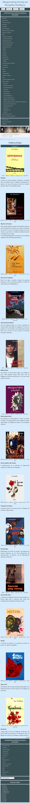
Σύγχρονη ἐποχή (5, 73)
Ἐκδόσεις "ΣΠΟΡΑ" (5, 81)
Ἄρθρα (3, 34)
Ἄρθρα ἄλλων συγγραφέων (6, 121)
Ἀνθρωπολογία (5, 57)
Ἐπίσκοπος (4, 53)
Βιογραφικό (4, 18)
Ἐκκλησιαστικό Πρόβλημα (7, 36)
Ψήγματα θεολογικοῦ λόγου (8, 85)
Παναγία (4, 71)
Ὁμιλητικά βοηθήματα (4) (7, 95)
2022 (3, 797)
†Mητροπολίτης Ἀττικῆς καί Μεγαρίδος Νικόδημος (15, 3)
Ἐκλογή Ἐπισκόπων (5, 759)
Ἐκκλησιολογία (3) (6, 91)
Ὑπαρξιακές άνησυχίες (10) (8, 105)
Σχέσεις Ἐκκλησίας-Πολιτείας (7, 42)
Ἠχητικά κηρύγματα (5, 28)
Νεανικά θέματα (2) (6, 110)
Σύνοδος (4, 51)
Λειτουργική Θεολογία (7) (7, 87)
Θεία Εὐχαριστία (5, 59)
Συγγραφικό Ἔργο (5, 772)
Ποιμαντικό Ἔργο (5, 766)
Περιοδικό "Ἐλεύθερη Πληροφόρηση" (8, 116)
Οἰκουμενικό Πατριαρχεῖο (7, 44)
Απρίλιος (4, 789)
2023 (3, 796)
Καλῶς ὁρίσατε (9, 9)
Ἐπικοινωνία (16, 9)
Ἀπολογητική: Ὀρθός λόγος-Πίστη (8, 79)
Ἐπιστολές (4, 774)
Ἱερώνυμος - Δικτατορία (6, 764)
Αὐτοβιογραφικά (5, 751)
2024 (3, 795)
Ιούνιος (4, 786)
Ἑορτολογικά (5, 65)
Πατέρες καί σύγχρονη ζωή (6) (8, 97)
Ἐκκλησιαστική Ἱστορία (6, 40)
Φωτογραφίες (4, 26)
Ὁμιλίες (3, 768)
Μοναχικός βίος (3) (6, 93)
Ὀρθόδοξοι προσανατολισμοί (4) (9, 99)
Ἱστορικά (3, 762)
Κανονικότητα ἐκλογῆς (6, 22)
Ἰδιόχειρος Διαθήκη (5, 749)
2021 (3, 798)
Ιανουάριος (4, 792)
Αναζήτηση (22, 9)
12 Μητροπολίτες (5, 119)
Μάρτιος (4, 790)
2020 (3, 800)
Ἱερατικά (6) (5, 89)
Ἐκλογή (3, 757)
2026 (3, 785)
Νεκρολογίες (4, 24)
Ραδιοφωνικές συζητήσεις (6, 32)
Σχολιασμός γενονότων (6, 47)
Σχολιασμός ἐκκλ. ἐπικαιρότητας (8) (9, 103)
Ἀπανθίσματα (4, 123)
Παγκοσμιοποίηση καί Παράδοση (8, 63)
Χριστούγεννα (5, 67)
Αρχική (3, 9)
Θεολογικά (4, 55)
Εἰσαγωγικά (5, 83)
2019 (3, 801)
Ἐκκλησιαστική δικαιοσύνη (7, 38)
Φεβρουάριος (5, 791)
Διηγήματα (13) (6, 108)
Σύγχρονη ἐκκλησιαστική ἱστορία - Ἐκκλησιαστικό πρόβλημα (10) (14, 101)
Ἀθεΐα (3, 77)
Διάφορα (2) (5, 112)
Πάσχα (3, 69)
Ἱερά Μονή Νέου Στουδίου (7, 114)
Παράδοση (4, 61)
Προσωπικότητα (5, 20)
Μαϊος (3, 787)
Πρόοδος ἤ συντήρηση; (6, 75)
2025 (3, 794)
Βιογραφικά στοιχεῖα (6, 745)
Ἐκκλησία (4, 49)
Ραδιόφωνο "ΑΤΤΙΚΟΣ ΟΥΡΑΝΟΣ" (8, 30)
